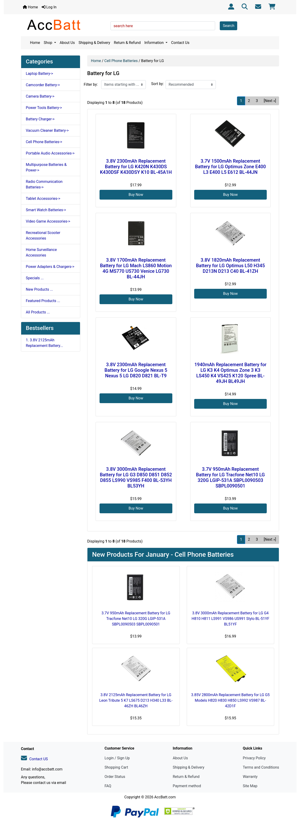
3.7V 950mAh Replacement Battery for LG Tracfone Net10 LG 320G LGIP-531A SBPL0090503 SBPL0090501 (230, 477)
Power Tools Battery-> (44, 107)
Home (30, 7)
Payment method (187, 786)
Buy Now (136, 194)
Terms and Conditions (261, 767)
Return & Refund (127, 42)
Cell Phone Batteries (121, 61)
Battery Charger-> (40, 119)
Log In (49, 7)
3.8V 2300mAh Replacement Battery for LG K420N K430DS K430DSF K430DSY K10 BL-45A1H (136, 166)
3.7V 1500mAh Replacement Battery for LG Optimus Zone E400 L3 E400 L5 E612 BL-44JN (230, 166)
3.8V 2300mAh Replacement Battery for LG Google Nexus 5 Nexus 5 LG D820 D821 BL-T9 (135, 370)
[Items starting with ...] (123, 84)
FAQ (107, 786)
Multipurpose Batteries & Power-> (46, 167)
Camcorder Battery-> (43, 85)
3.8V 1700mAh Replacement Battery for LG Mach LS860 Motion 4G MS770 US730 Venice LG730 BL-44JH (136, 268)
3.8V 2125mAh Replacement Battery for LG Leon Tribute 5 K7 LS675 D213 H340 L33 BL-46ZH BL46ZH (136, 700)
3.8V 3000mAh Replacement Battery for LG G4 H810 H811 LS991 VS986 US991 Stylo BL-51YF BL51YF (230, 618)
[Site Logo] (64, 25)
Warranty (250, 776)
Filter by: (91, 84)
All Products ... (38, 312)
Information (154, 42)
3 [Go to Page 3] (257, 101)
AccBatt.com (165, 797)
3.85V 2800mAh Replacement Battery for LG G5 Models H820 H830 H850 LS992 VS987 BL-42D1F (230, 700)
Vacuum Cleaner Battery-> (47, 130)
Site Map (250, 786)
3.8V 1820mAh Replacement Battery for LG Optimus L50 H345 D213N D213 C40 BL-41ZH (230, 265)
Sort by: (157, 84)
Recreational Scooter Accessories (43, 235)
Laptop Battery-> (39, 73)
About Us (67, 42)
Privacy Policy (254, 758)
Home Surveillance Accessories (41, 252)
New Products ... (39, 289)
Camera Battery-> (40, 96)
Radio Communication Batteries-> (44, 184)
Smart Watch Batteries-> (46, 210)
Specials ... (35, 278)
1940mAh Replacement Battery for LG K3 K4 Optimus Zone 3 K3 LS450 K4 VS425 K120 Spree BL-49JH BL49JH (230, 373)
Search (228, 25)
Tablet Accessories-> (43, 198)
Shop (48, 42)
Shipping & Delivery (94, 42)
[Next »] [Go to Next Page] (270, 101)
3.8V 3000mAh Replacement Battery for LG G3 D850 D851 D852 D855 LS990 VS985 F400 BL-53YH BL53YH (136, 477)
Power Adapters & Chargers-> (50, 266)
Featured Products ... (43, 301)
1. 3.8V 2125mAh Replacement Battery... (44, 343)
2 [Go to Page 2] (249, 101)
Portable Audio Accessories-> (50, 153)
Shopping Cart (116, 767)
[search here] (162, 25)
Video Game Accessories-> (48, 221)
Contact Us (180, 42)
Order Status (114, 776)
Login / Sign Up (117, 758)
